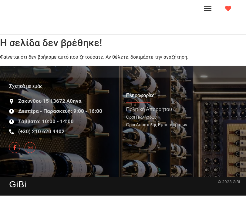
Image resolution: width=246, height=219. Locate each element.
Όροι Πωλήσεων (141, 117)
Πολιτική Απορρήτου (149, 109)
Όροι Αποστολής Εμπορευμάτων (156, 124)
